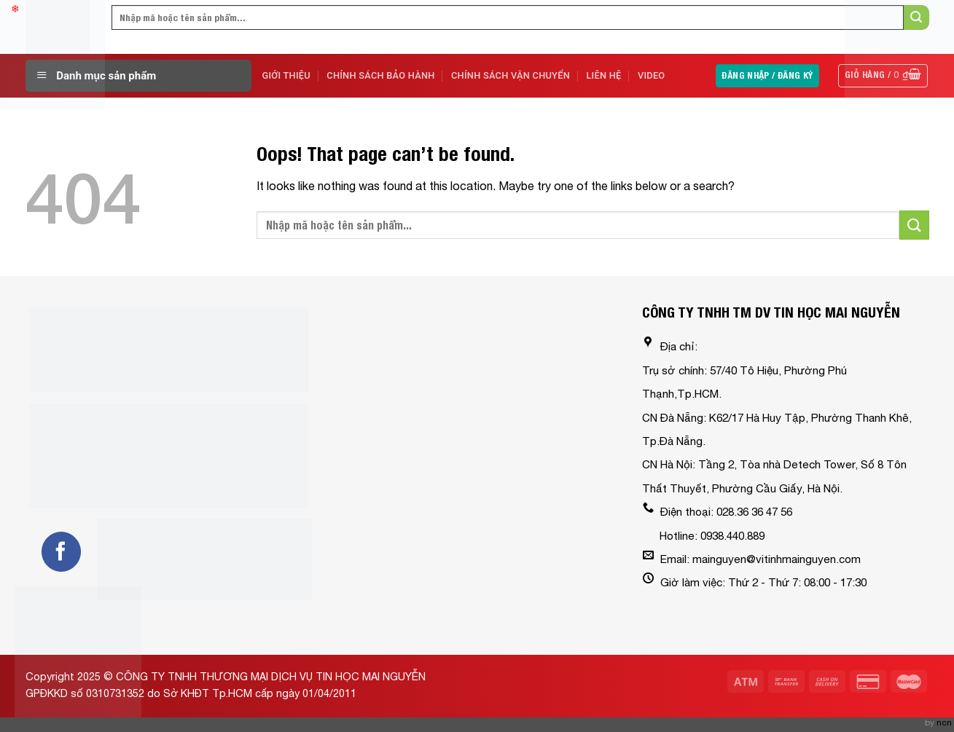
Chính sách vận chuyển (510, 75)
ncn (944, 722)
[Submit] (913, 224)
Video (651, 75)
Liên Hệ (603, 75)
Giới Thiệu (286, 75)
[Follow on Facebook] (61, 551)
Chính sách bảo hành (380, 75)
